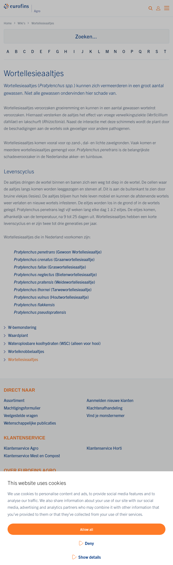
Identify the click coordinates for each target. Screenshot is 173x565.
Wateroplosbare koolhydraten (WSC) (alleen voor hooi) (54, 343)
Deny (89, 543)
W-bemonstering (22, 327)
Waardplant (18, 335)
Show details (89, 556)
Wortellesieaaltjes (23, 359)
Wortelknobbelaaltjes (26, 351)
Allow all (86, 529)
